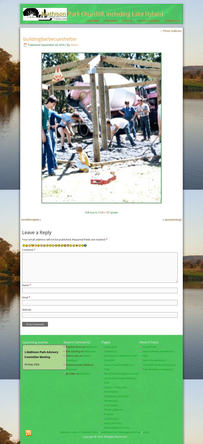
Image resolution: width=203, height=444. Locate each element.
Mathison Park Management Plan (121, 432)
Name (26, 285)
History (128, 21)
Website (26, 309)
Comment (28, 250)
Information (111, 391)
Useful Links (111, 418)
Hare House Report (154, 360)
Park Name (111, 21)
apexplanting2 (173, 219)
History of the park (115, 387)
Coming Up (110, 347)
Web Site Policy (113, 423)
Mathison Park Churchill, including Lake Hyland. (102, 13)
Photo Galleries (149, 21)
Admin (74, 45)
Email (26, 297)
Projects (109, 414)
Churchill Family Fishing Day (159, 365)
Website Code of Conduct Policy (79, 432)
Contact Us (172, 21)
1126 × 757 (104, 212)
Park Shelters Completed (158, 369)
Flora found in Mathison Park (121, 373)
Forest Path (149, 347)
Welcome (93, 21)
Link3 (146, 432)
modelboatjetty (30, 219)
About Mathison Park (116, 427)
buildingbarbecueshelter (50, 39)
